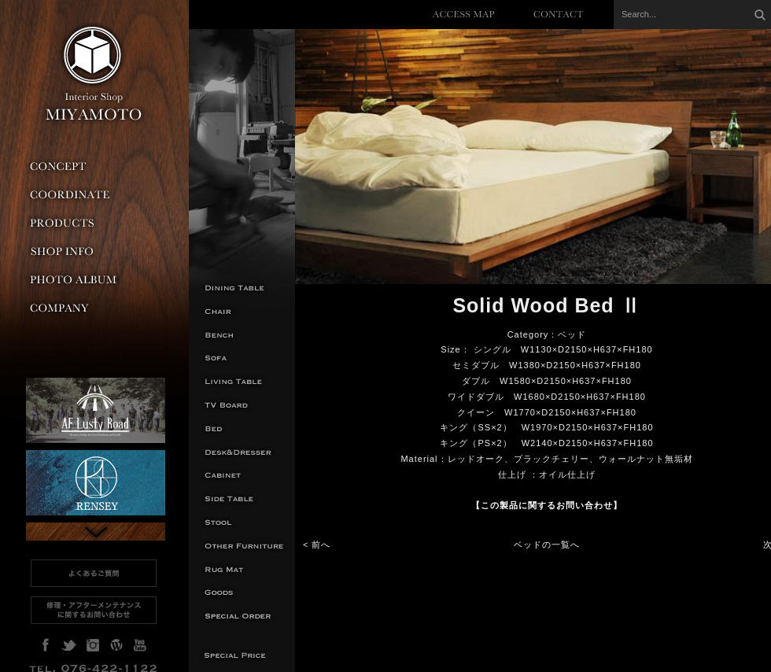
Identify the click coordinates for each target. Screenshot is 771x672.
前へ (321, 544)
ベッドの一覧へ (547, 544)
